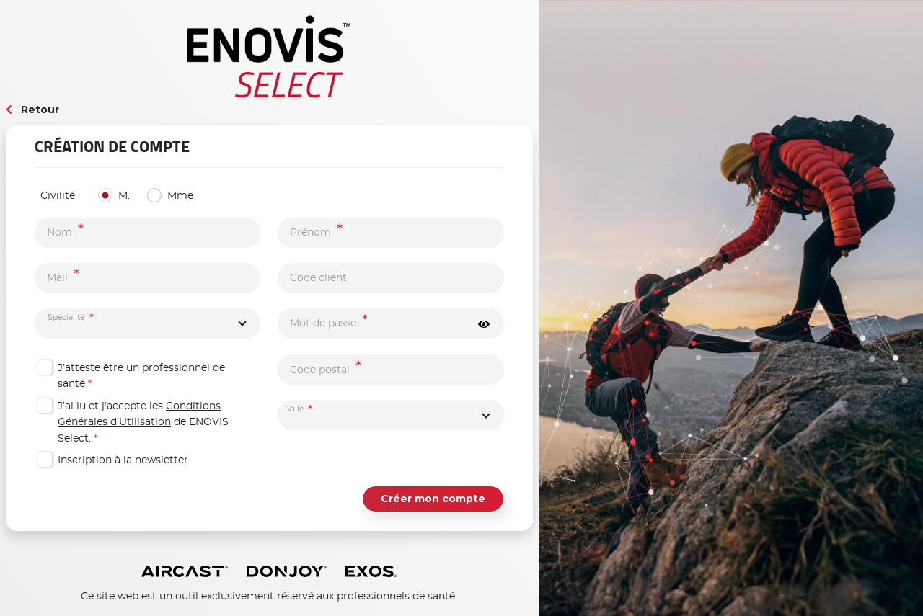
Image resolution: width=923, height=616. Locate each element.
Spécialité (66, 317)
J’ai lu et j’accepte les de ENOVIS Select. (143, 422)
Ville (296, 410)
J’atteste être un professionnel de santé (141, 376)
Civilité (57, 196)
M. (124, 196)
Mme (180, 196)
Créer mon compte (433, 498)
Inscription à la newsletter (123, 460)
